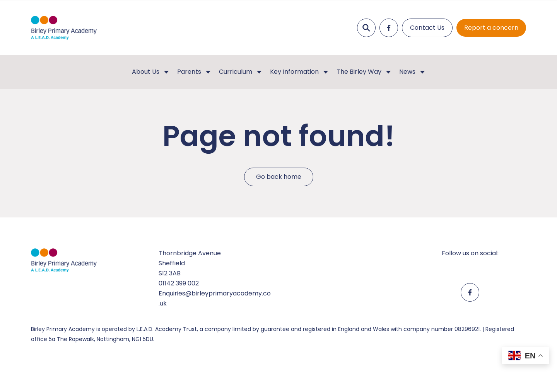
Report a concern (491, 27)
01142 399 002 (179, 283)
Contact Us (427, 27)
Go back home (278, 177)
